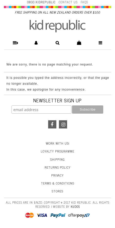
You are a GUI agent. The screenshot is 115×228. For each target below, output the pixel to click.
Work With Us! (57, 143)
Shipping (57, 159)
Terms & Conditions (57, 183)
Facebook (52, 124)
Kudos (75, 206)
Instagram (63, 124)
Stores (57, 191)
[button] (14, 42)
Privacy (57, 175)
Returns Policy (58, 167)
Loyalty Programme (57, 151)
